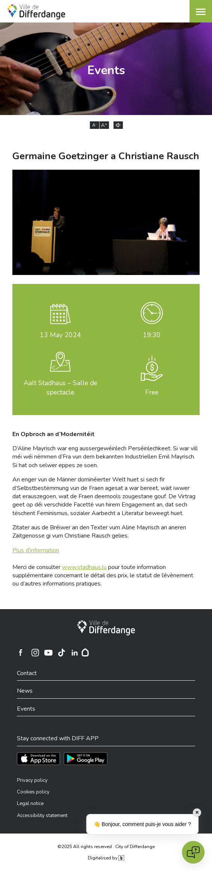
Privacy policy (32, 780)
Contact (27, 673)
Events (26, 709)
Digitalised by (106, 858)
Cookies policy (33, 792)
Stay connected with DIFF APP (58, 738)
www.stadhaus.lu (84, 567)
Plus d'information (35, 550)
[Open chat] (193, 852)
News (25, 691)
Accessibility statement (42, 815)
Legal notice (30, 803)
